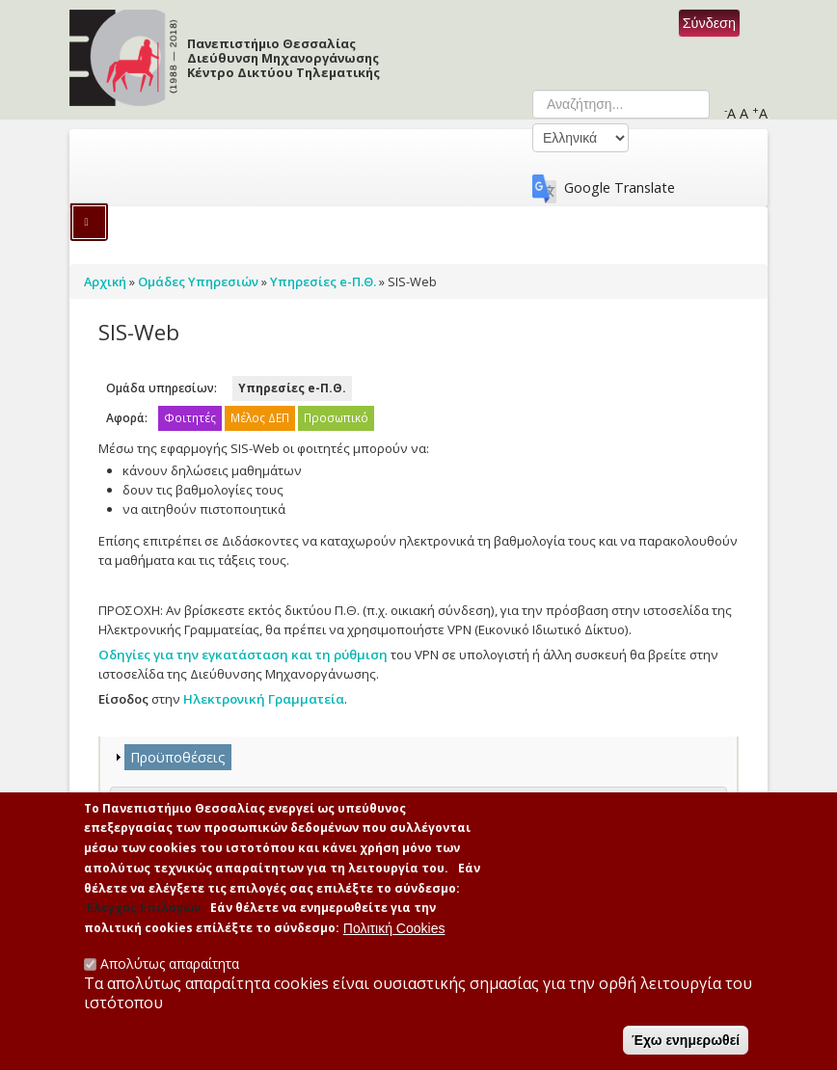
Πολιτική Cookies (394, 938)
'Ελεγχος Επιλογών (142, 918)
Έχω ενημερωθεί (686, 1049)
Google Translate (619, 187)
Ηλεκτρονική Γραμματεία (263, 699)
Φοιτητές (190, 418)
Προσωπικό (336, 418)
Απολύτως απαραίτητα (169, 973)
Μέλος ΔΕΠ (259, 418)
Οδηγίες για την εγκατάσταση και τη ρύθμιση (243, 654)
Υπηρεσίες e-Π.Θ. (292, 388)
